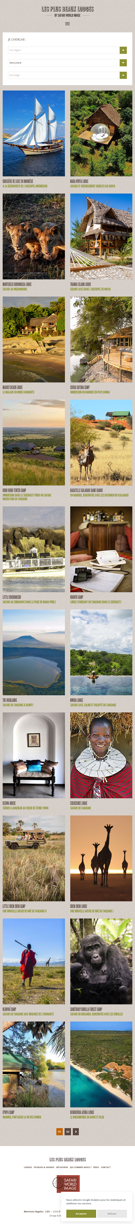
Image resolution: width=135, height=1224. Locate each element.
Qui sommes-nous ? (80, 1167)
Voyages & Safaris (44, 1167)
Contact (106, 1167)
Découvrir (62, 1167)
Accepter (81, 1213)
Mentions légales (34, 1211)
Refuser (112, 1213)
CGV (47, 1211)
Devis (96, 1167)
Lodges (28, 1167)
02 (67, 1131)
